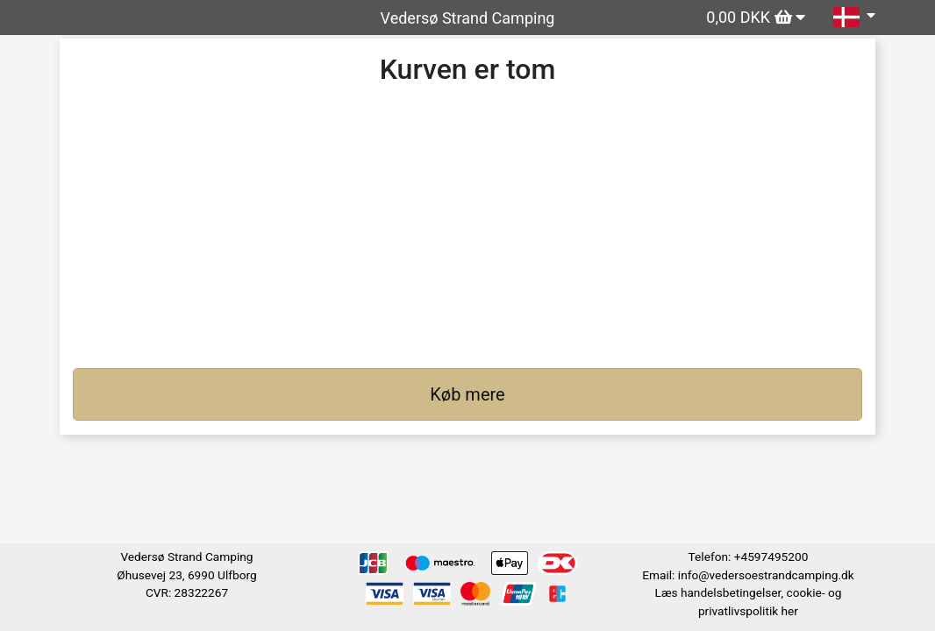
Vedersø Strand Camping (468, 18)
